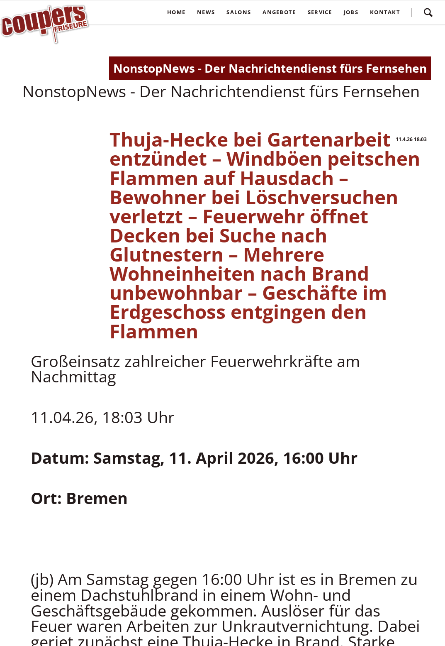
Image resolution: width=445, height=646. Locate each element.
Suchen (428, 12)
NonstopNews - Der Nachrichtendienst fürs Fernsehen (270, 68)
